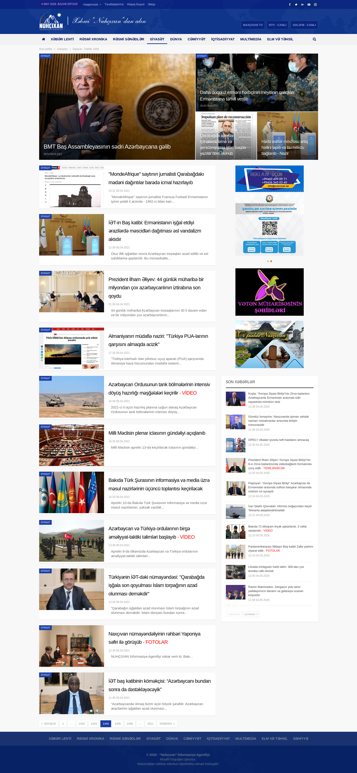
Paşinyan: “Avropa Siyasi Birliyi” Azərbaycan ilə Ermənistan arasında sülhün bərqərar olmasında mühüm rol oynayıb (280, 487)
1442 (82, 723)
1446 (130, 723)
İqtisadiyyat (228, 39)
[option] (269, 225)
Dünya (180, 39)
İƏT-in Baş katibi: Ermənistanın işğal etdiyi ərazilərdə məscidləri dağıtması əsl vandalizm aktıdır (155, 231)
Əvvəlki (48, 723)
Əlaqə (151, 4)
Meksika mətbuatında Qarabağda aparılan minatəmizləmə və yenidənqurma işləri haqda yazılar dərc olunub (223, 141)
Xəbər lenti (63, 39)
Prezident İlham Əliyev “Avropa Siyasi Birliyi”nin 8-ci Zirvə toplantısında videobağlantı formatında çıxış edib (280, 464)
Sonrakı (166, 723)
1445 (118, 723)
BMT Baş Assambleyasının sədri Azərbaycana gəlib (107, 146)
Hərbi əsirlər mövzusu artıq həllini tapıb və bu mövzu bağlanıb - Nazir (285, 147)
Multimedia (257, 39)
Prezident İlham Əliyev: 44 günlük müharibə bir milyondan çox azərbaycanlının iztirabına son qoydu (156, 288)
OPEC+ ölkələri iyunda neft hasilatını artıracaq (278, 440)
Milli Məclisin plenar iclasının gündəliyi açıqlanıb (157, 433)
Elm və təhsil (274, 738)
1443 (94, 723)
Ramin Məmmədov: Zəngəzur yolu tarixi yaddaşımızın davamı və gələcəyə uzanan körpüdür (275, 591)
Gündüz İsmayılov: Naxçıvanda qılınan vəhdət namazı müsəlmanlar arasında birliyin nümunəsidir (278, 421)
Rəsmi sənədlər (131, 39)
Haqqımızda (90, 4)
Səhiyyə (300, 738)
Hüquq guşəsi (135, 4)
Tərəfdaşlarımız (114, 4)
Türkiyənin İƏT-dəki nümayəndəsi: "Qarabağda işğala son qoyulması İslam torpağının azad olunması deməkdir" (156, 585)
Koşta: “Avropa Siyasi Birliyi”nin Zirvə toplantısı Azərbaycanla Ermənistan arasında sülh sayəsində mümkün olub (279, 397)
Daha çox (284, 39)
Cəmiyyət (202, 39)
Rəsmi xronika (95, 39)
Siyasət (160, 39)
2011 (151, 723)
